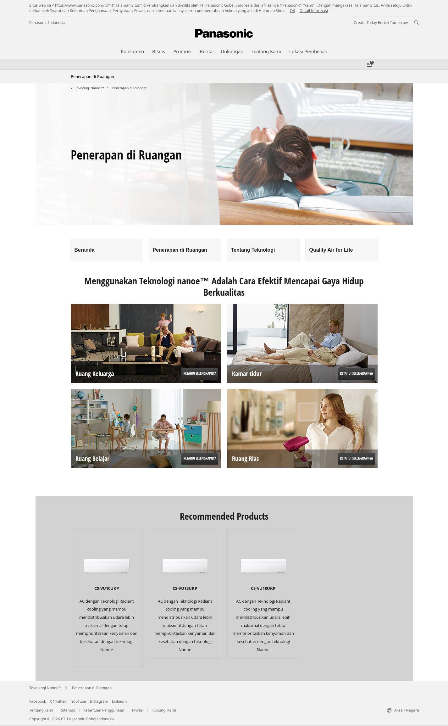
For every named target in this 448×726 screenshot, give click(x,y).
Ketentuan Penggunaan (103, 710)
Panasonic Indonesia (47, 22)
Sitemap (68, 710)
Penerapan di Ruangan (92, 687)
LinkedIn (119, 701)
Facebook (37, 701)
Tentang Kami (41, 710)
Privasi (138, 710)
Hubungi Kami (164, 710)
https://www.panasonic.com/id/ (82, 5)
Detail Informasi (314, 10)
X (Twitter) (59, 701)
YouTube (78, 701)
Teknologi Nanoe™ (89, 88)
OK (292, 10)
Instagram (99, 701)
